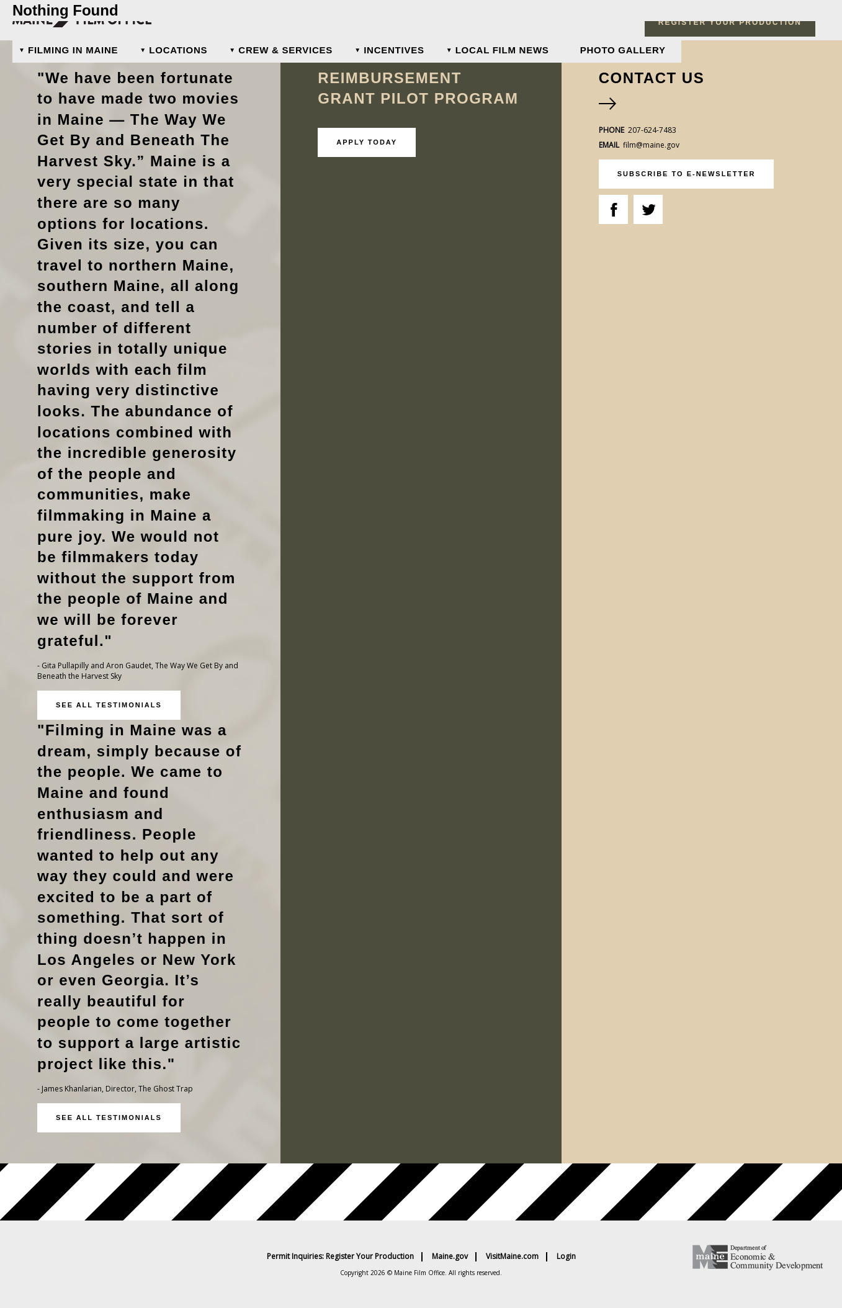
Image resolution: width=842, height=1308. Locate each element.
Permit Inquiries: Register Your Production (340, 1256)
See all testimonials (109, 705)
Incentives (394, 50)
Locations (178, 50)
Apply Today (366, 142)
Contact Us (652, 77)
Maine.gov (450, 1256)
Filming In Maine (73, 50)
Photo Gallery (623, 50)
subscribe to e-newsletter (686, 173)
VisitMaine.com (512, 1256)
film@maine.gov (651, 145)
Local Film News (502, 50)
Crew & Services (285, 50)
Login (566, 1256)
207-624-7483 (652, 130)
